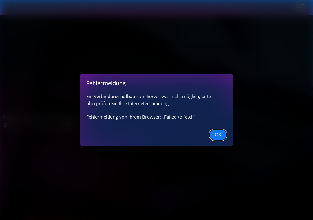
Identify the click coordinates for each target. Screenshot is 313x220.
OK (218, 134)
